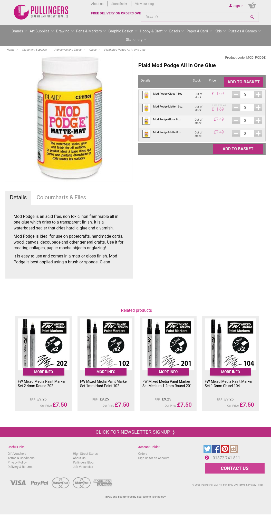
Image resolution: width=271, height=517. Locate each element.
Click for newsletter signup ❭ (135, 432)
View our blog (144, 4)
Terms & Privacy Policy (250, 484)
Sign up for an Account (153, 458)
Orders (143, 454)
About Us (79, 458)
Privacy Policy (17, 462)
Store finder (119, 4)
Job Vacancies (83, 467)
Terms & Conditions (21, 458)
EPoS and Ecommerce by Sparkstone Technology (135, 496)
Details (18, 197)
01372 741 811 (226, 458)
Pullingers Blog (83, 462)
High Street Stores (85, 454)
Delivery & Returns (20, 467)
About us (97, 4)
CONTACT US (234, 468)
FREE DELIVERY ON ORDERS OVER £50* (121, 13)
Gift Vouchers (17, 454)
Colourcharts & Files (61, 197)
